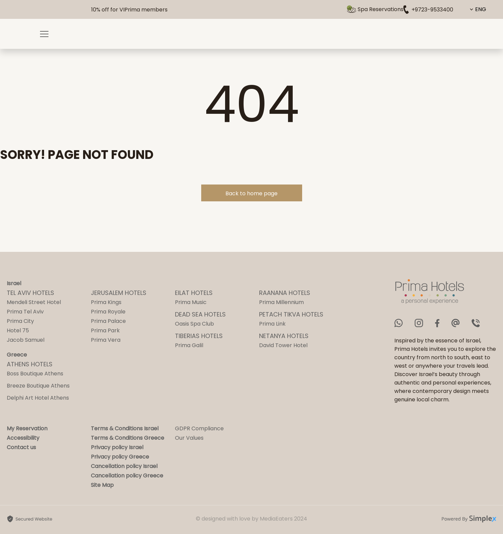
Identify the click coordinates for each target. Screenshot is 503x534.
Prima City (20, 321)
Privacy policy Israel (117, 447)
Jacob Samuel (25, 340)
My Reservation (27, 428)
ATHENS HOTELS (29, 364)
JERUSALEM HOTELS (118, 293)
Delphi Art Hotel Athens (38, 398)
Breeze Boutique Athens (38, 386)
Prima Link (272, 324)
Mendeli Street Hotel (34, 302)
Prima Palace (108, 321)
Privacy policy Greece (120, 457)
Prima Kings (106, 302)
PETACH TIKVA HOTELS (291, 314)
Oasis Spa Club (194, 324)
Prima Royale (108, 311)
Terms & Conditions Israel (124, 428)
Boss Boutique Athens (35, 373)
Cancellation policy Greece (127, 475)
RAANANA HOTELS (284, 293)
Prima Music (191, 302)
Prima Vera (105, 340)
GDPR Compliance (199, 428)
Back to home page (251, 193)
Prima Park (105, 330)
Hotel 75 (18, 330)
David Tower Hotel (283, 345)
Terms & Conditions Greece (127, 438)
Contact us (21, 447)
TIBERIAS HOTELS (199, 336)
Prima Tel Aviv (25, 311)
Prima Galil (189, 345)
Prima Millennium (281, 302)
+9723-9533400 (428, 9)
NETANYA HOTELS (284, 336)
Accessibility (23, 438)
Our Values (189, 438)
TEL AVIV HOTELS (30, 293)
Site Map (102, 485)
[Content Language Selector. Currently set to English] (478, 9)
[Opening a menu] (44, 34)
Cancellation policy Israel (124, 466)
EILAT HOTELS (194, 293)
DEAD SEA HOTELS (200, 314)
